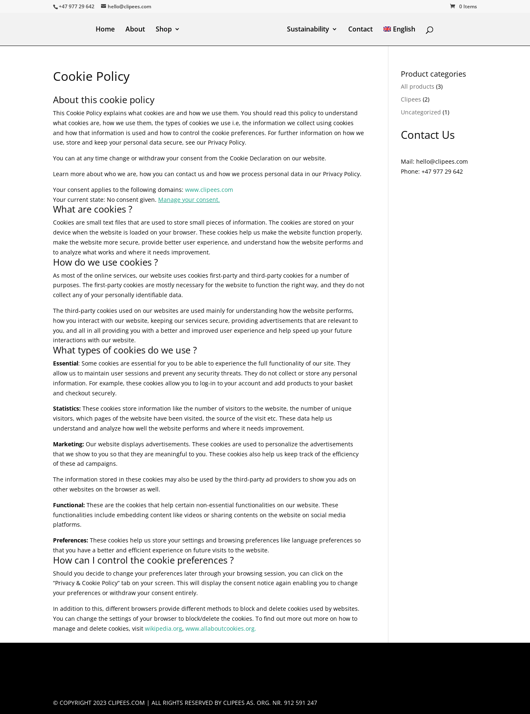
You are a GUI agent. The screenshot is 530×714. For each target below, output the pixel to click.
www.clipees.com (209, 190)
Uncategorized (421, 112)
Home (105, 30)
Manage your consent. (189, 199)
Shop (164, 30)
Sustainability (308, 30)
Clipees (411, 99)
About (135, 30)
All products (417, 86)
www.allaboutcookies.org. (221, 628)
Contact (360, 30)
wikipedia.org (163, 628)
